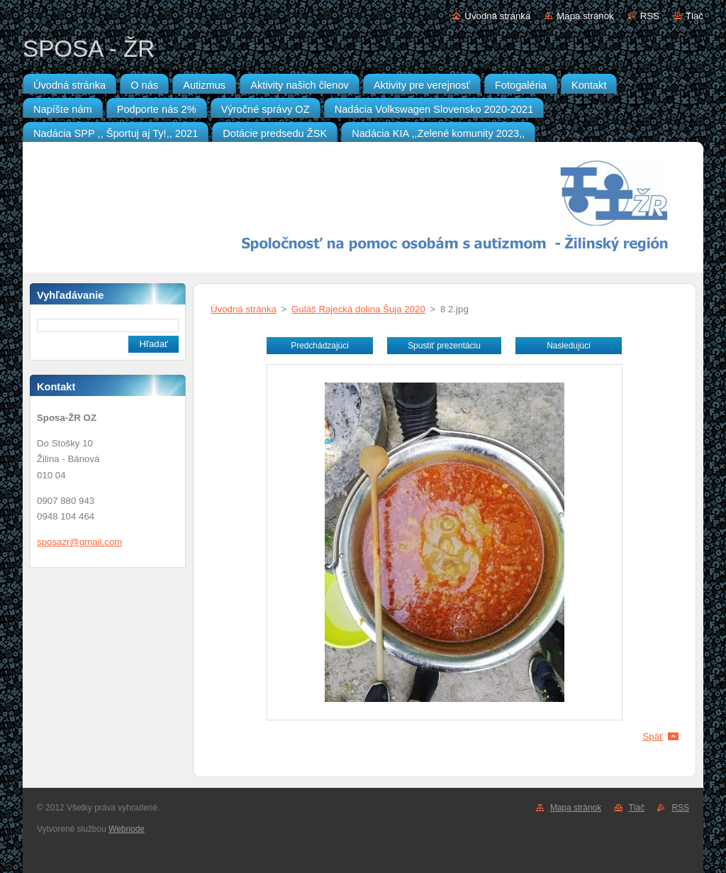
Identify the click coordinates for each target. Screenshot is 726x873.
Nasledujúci (569, 346)
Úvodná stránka (497, 16)
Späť (652, 736)
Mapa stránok (585, 16)
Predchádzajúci (320, 346)
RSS (649, 16)
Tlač (694, 16)
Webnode (126, 829)
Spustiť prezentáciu (444, 346)
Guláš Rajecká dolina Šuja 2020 (358, 309)
